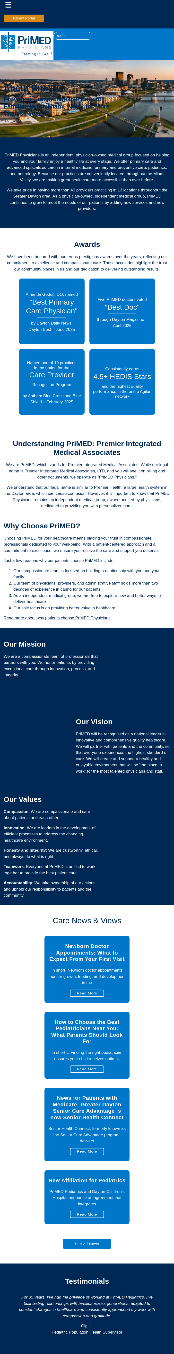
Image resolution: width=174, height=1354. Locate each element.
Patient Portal (24, 18)
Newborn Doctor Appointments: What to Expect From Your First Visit (87, 952)
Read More (87, 993)
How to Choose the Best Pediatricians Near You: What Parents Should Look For (87, 1031)
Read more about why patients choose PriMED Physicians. (58, 618)
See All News (87, 1244)
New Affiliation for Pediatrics (87, 1180)
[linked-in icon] (97, 34)
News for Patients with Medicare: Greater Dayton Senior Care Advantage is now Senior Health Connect (86, 1107)
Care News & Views (87, 920)
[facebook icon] (102, 34)
